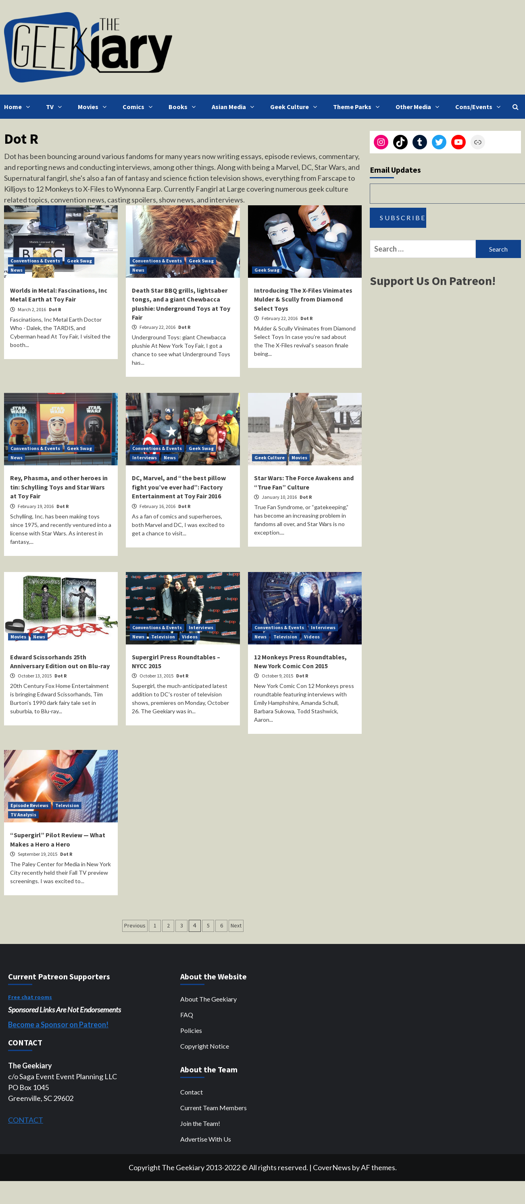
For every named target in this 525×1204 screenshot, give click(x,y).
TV (56, 107)
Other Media (419, 107)
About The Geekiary (208, 999)
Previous (135, 925)
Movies (94, 107)
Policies (191, 1030)
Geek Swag (79, 261)
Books (184, 107)
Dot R (55, 309)
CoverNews (332, 1167)
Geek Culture (295, 107)
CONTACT (25, 1119)
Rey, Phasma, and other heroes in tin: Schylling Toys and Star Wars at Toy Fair (59, 487)
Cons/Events (479, 107)
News (16, 270)
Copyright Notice (204, 1046)
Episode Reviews (29, 805)
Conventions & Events (35, 261)
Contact (191, 1092)
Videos (190, 637)
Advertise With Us (205, 1139)
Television (163, 637)
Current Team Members (213, 1107)
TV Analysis (23, 815)
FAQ (186, 1014)
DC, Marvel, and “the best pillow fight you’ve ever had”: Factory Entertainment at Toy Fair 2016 (179, 487)
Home (19, 107)
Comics (139, 107)
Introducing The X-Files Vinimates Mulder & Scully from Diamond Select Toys (303, 299)
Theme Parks (358, 107)
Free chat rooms (30, 997)
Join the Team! (200, 1123)
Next (236, 925)
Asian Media (235, 107)
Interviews (144, 457)
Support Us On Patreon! (433, 280)
